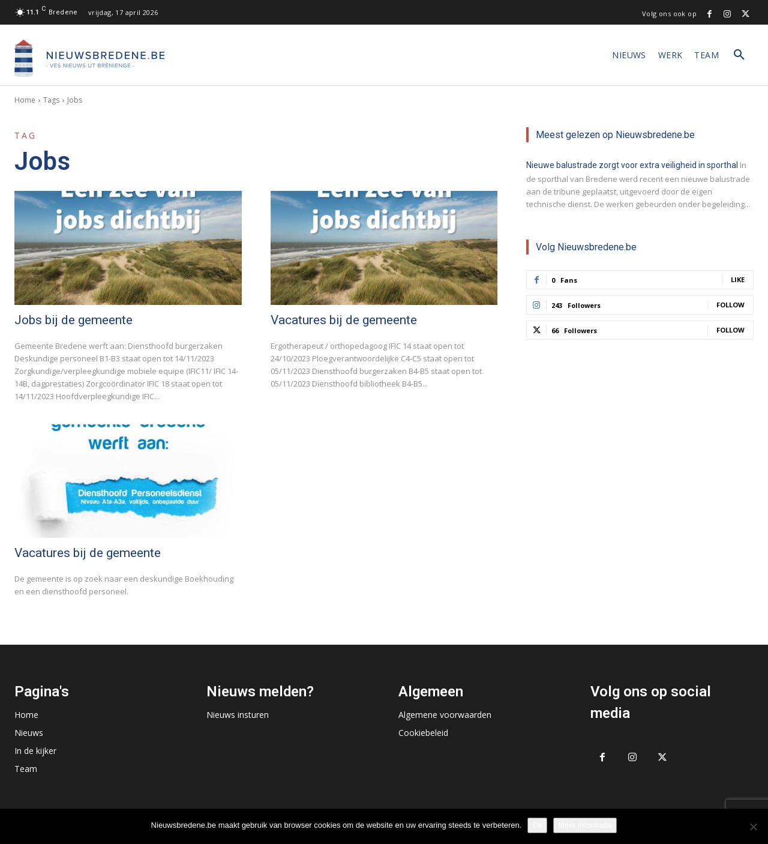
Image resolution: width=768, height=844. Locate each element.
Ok (537, 825)
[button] (739, 55)
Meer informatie (585, 825)
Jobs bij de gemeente (73, 320)
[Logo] (89, 58)
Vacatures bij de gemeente (344, 320)
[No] (753, 827)
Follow (730, 304)
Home (24, 100)
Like (738, 279)
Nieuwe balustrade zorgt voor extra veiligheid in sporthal (632, 165)
